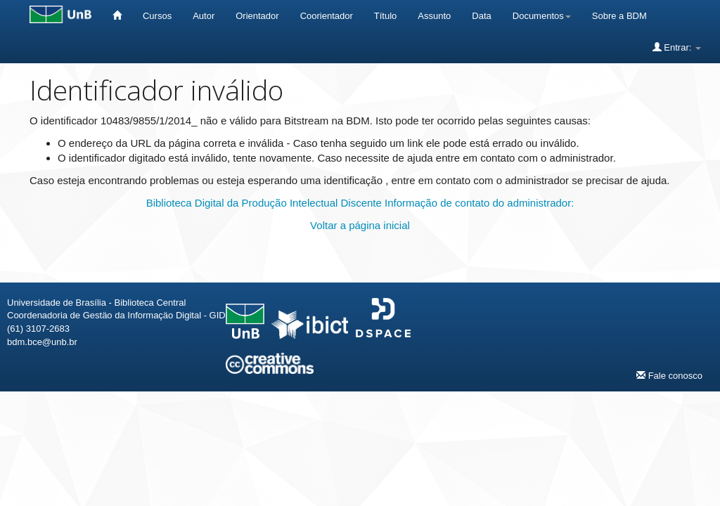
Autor (203, 16)
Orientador (257, 16)
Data (481, 16)
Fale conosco (669, 375)
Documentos (542, 16)
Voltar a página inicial (360, 225)
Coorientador (326, 16)
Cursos (157, 16)
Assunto (434, 16)
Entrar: (676, 47)
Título (385, 16)
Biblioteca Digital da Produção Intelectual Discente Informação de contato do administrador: (360, 203)
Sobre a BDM (619, 16)
